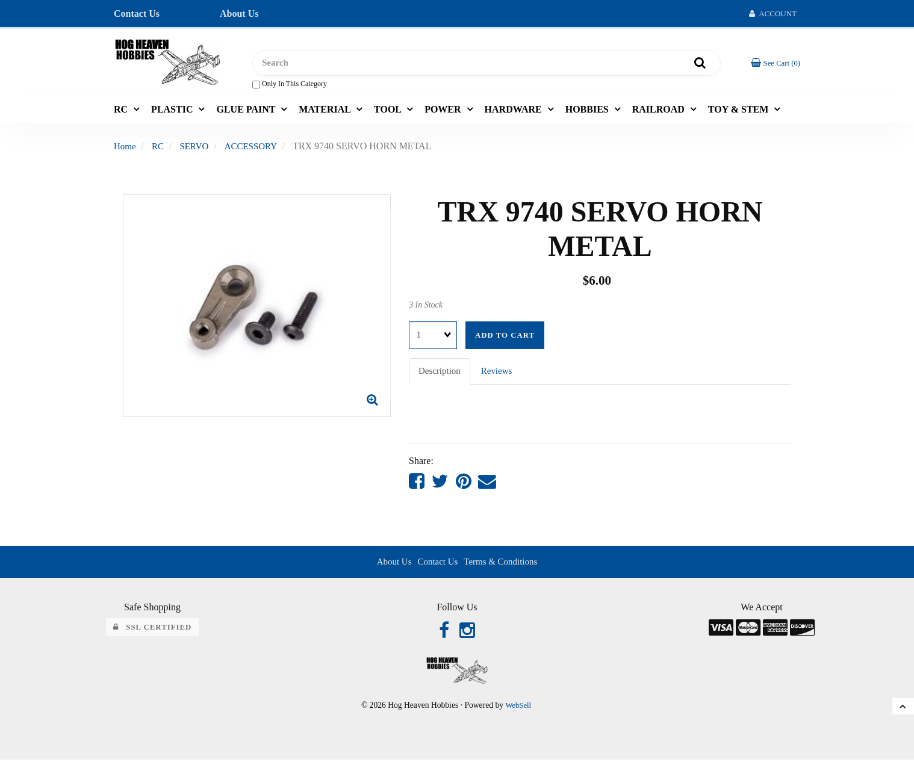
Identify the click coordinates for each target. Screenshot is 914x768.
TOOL (388, 113)
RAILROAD (659, 113)
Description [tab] (441, 375)
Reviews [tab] (500, 375)
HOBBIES (588, 113)
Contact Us (137, 13)
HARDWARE (514, 113)
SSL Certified (152, 634)
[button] (773, 65)
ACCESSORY (256, 150)
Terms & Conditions (503, 567)
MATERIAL (326, 113)
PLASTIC (173, 113)
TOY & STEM (739, 113)
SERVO (197, 150)
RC (122, 113)
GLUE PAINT (247, 113)
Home (125, 150)
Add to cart (505, 339)
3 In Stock (426, 309)
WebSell (518, 712)
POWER (443, 113)
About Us (239, 13)
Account (773, 13)
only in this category (289, 86)
